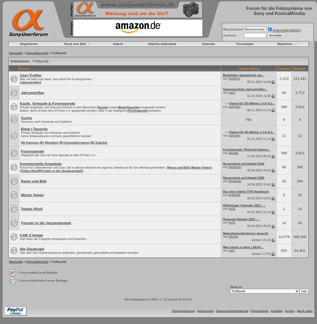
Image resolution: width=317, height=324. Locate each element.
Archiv (289, 311)
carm (232, 92)
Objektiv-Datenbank (162, 44)
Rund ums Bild (75, 44)
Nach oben (305, 311)
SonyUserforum (183, 311)
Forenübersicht (37, 53)
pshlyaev (234, 106)
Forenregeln (245, 44)
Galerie (118, 44)
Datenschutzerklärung (232, 311)
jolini (232, 250)
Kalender (208, 44)
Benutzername (233, 29)
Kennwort (229, 35)
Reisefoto (235, 167)
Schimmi (234, 78)
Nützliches (284, 44)
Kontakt (276, 311)
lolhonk (233, 236)
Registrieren (29, 44)
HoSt (232, 208)
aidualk (233, 153)
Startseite (16, 53)
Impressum (205, 311)
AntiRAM (234, 195)
